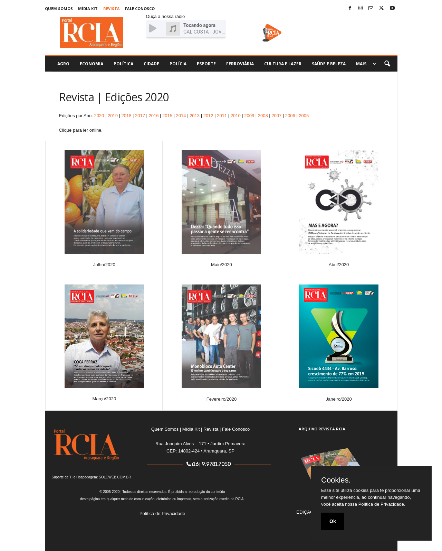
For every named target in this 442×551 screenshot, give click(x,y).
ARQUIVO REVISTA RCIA (322, 428)
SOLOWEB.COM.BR (115, 477)
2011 (222, 115)
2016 (154, 115)
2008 (263, 115)
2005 (304, 115)
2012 (208, 115)
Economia (91, 64)
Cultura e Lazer (282, 64)
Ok (332, 521)
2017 (140, 115)
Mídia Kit (88, 8)
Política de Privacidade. (381, 504)
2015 (167, 115)
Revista (111, 8)
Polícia (178, 64)
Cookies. (336, 480)
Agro (63, 64)
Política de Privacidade (162, 513)
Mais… (366, 64)
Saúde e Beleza (329, 64)
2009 (249, 115)
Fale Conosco (140, 8)
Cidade (151, 64)
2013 (195, 115)
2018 (126, 115)
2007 (276, 115)
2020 (99, 115)
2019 (113, 115)
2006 (290, 115)
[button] (387, 64)
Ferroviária (240, 64)
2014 (181, 115)
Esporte (206, 64)
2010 (236, 115)
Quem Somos (59, 8)
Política (123, 64)
